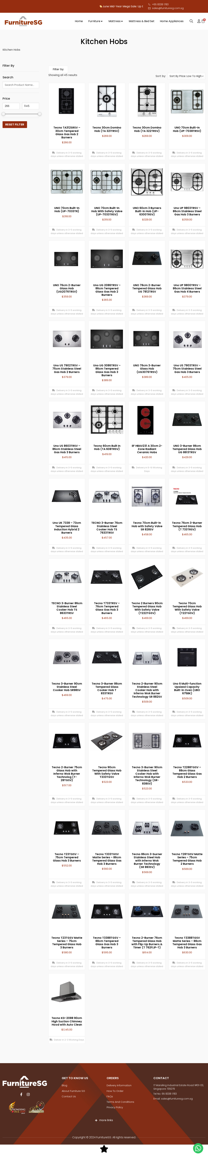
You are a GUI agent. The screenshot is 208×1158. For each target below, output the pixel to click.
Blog (64, 1086)
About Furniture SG (73, 1091)
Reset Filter (14, 124)
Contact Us (68, 1096)
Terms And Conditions (120, 1101)
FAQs (110, 1096)
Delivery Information (119, 1086)
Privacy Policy (115, 1107)
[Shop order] (186, 77)
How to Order (115, 1091)
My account (197, 21)
